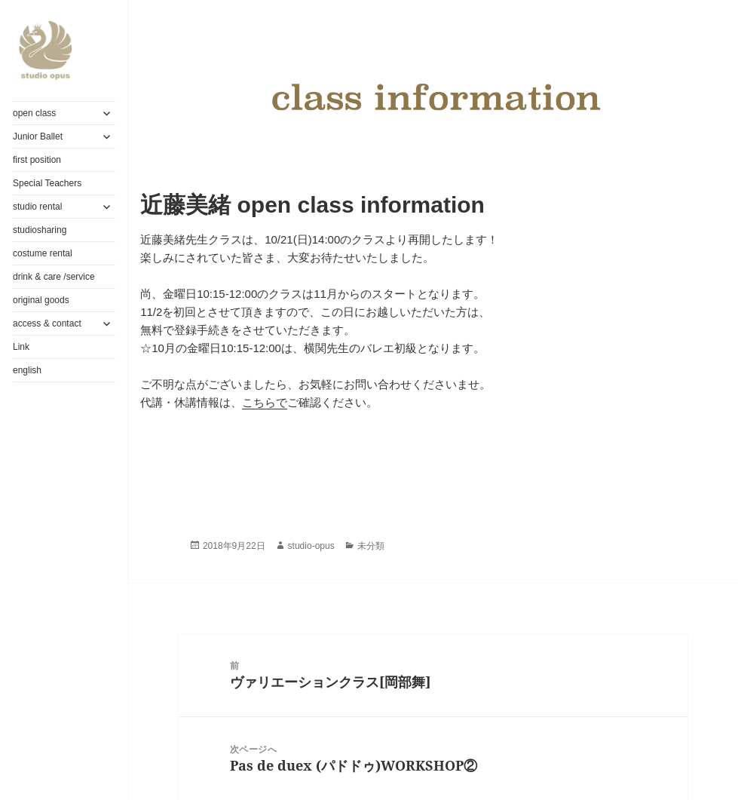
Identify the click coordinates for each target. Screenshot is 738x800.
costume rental (42, 253)
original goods (41, 300)
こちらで (264, 402)
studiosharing (39, 230)
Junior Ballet (38, 136)
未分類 (370, 546)
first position (37, 160)
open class (34, 113)
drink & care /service (54, 276)
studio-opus (311, 546)
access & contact (47, 323)
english (27, 370)
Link (21, 347)
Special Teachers (47, 183)
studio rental (37, 206)
